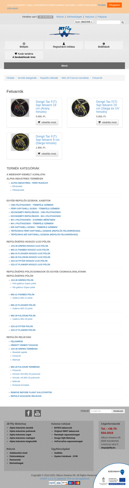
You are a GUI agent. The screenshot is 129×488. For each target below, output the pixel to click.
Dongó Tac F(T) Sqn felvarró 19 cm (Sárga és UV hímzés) (107, 106)
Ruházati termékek (20, 385)
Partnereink (15, 460)
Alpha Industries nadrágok (22, 438)
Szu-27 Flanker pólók (23, 330)
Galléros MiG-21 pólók (22, 298)
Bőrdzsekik (17, 186)
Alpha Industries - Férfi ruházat (29, 183)
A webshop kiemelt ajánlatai (26, 174)
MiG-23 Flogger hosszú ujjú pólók (30, 253)
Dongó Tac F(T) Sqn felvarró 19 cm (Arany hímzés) (46, 106)
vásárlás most (47, 122)
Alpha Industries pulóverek (22, 431)
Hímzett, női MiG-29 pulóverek (26, 378)
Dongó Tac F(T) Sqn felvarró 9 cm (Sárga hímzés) (47, 140)
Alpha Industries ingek (20, 435)
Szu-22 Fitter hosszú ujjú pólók (29, 261)
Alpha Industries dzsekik (21, 428)
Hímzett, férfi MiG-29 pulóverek (26, 374)
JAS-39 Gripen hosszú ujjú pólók (29, 246)
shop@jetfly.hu (108, 448)
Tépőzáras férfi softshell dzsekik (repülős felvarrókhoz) (45, 231)
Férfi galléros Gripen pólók (24, 283)
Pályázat (102, 16)
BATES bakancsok (63, 428)
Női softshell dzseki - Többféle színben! (34, 227)
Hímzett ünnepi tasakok (24, 345)
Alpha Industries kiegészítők (23, 441)
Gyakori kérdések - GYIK (66, 456)
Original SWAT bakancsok (66, 431)
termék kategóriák (27, 78)
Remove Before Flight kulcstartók (31, 392)
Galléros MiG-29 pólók (22, 319)
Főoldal (10, 78)
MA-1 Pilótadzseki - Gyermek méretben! (33, 220)
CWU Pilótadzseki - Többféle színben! (32, 205)
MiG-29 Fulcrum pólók (23, 316)
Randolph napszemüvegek (67, 435)
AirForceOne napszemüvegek (68, 441)
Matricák (16, 360)
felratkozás (118, 411)
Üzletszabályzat (17, 456)
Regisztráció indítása (64, 45)
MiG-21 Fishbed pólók (23, 294)
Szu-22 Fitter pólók (22, 326)
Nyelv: (83, 22)
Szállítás (58, 453)
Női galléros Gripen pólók (23, 287)
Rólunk (60, 16)
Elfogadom (114, 5)
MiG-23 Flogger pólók (23, 305)
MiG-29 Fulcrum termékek (75, 78)
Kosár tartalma (23, 55)
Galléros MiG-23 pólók (22, 308)
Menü (64, 65)
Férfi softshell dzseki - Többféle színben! (35, 208)
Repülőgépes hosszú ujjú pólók (29, 241)
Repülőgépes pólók (20, 275)
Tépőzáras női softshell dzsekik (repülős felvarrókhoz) (44, 234)
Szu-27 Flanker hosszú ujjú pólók (30, 264)
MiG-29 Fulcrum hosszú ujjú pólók (30, 257)
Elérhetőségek (74, 16)
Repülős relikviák (49, 78)
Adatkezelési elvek (18, 453)
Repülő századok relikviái (26, 396)
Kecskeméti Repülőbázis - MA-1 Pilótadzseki (36, 216)
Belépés (24, 45)
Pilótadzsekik (18, 190)
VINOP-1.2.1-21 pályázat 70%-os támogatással (64, 478)
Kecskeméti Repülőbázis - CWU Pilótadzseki (36, 212)
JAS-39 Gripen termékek (24, 349)
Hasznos (89, 16)
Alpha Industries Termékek (25, 178)
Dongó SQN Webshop (64, 438)
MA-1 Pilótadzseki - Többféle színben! (32, 223)
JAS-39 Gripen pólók (22, 280)
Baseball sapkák (19, 352)
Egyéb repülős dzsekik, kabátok (29, 200)
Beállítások (104, 45)
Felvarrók (97, 78)
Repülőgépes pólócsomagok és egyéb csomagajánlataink (46, 271)
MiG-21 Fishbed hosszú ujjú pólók (30, 250)
